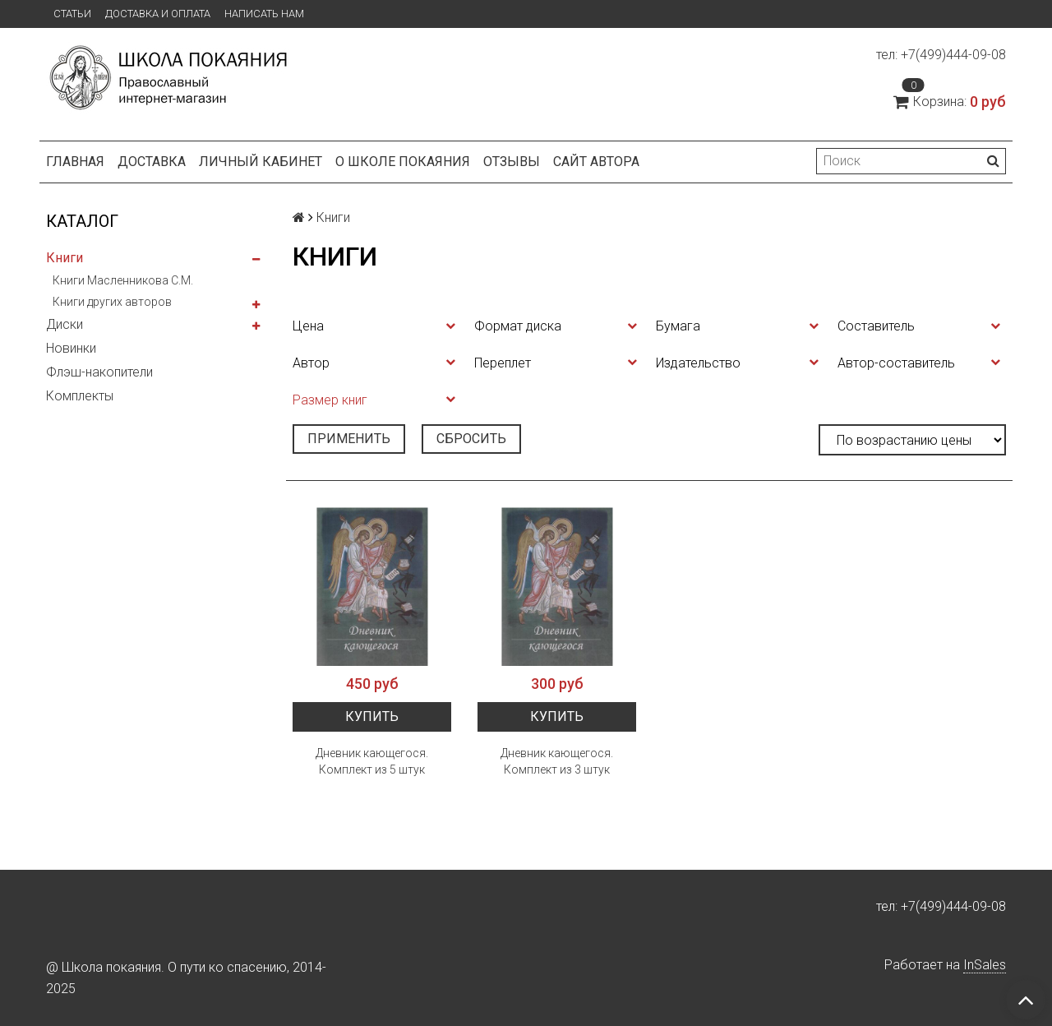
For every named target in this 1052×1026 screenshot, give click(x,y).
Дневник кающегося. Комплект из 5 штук (372, 761)
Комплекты (79, 396)
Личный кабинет (260, 161)
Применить (348, 438)
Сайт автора (596, 161)
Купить (372, 716)
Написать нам (264, 13)
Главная (75, 161)
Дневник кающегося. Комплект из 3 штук (557, 761)
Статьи (72, 13)
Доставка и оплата (157, 13)
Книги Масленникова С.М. (123, 280)
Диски (64, 324)
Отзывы (511, 161)
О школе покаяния (402, 161)
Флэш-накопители (99, 372)
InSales (984, 965)
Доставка (152, 161)
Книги (64, 258)
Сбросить (471, 438)
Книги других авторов (112, 301)
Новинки (71, 348)
